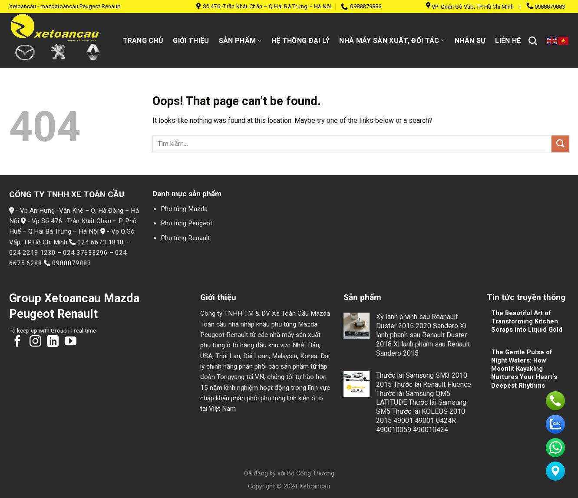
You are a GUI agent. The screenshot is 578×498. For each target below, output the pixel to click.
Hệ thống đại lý (300, 40)
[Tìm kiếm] (532, 40)
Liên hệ (508, 40)
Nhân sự (470, 40)
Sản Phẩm (240, 40)
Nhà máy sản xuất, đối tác (392, 40)
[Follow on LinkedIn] (53, 342)
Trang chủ (143, 40)
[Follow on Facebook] (17, 342)
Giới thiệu (191, 40)
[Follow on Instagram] (35, 342)
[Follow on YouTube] (70, 342)
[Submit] (560, 143)
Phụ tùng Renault (185, 238)
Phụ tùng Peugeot (186, 223)
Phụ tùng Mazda (184, 209)
